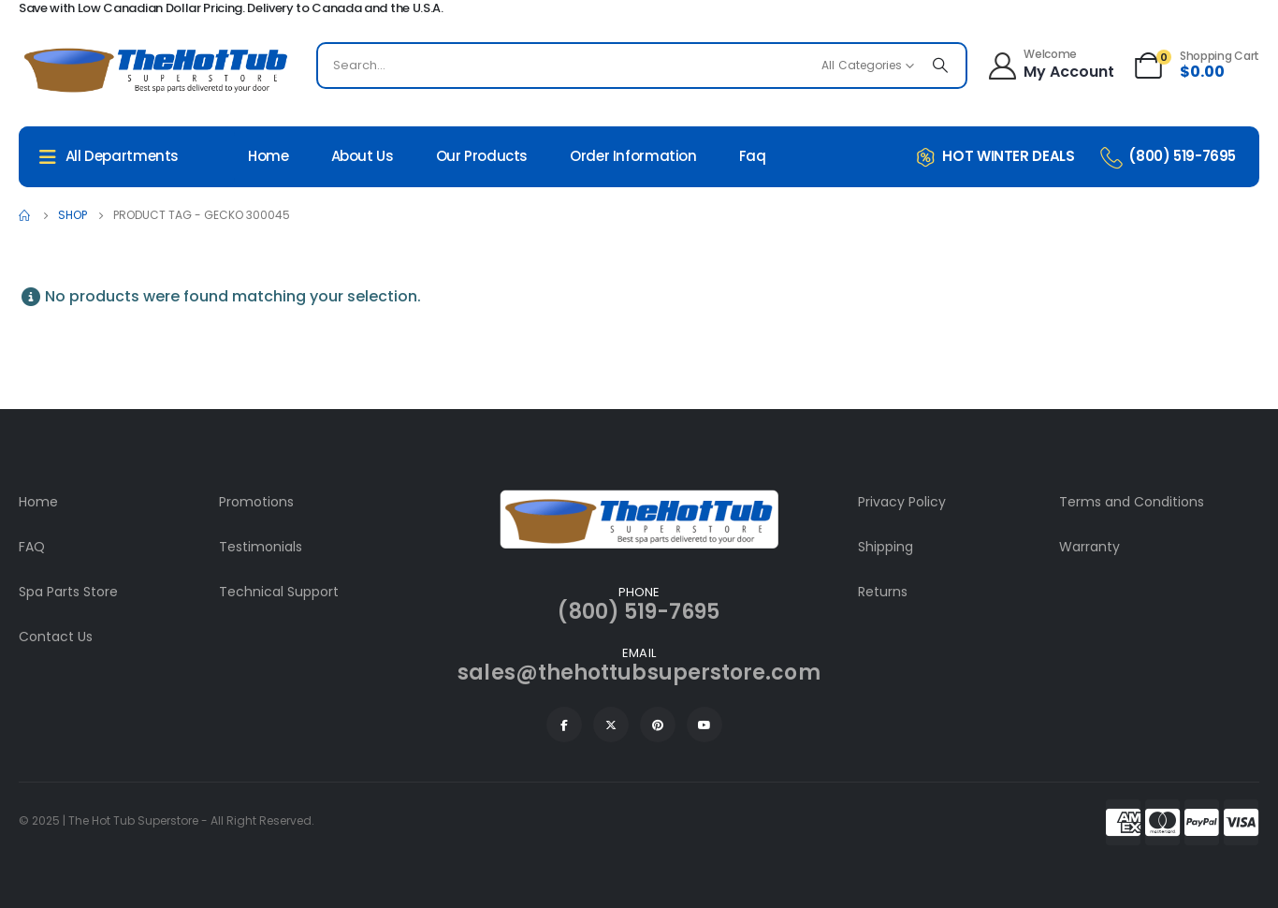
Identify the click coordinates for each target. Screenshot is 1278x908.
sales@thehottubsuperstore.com (638, 672)
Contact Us (56, 636)
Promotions (256, 501)
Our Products (482, 156)
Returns (883, 591)
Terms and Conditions (1131, 501)
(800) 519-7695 (638, 611)
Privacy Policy (902, 501)
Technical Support (279, 591)
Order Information (633, 156)
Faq (752, 156)
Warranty (1089, 546)
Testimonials (260, 546)
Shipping (885, 546)
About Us (362, 156)
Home (268, 156)
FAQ (32, 546)
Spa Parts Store (68, 591)
